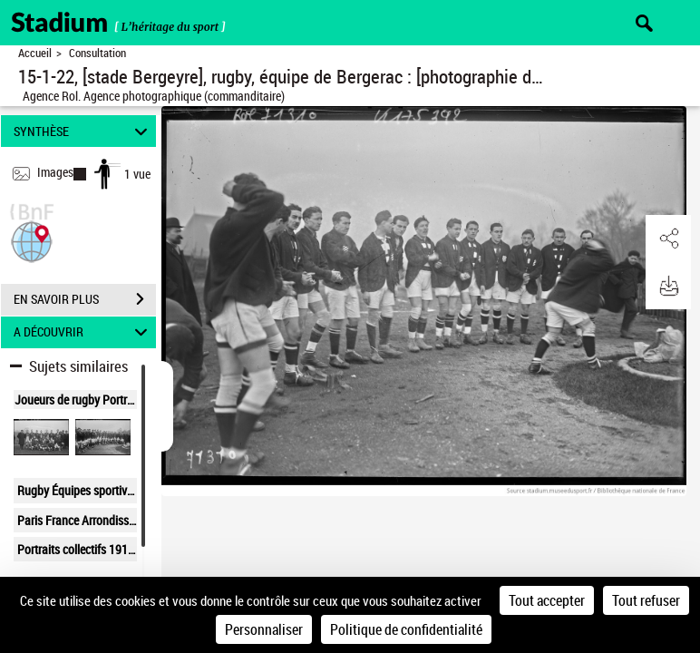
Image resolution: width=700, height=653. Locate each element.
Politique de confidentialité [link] (406, 629)
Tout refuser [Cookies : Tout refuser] (646, 600)
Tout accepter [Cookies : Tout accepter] (547, 600)
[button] (31, 240)
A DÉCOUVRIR (83, 332)
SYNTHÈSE (83, 131)
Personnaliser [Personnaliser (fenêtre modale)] (264, 629)
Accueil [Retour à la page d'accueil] (35, 53)
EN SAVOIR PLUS (85, 299)
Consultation (97, 53)
